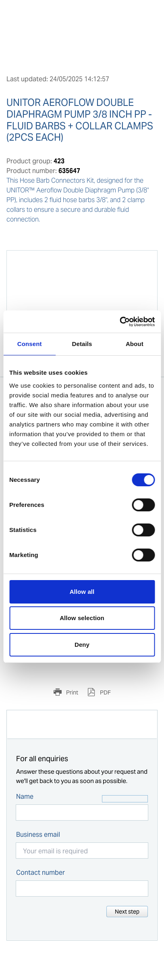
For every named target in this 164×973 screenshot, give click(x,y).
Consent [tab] (29, 343)
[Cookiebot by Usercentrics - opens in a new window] (119, 322)
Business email (38, 834)
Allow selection (82, 617)
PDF (105, 692)
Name (24, 796)
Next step (127, 911)
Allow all (82, 591)
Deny (82, 644)
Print (71, 692)
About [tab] (134, 343)
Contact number (40, 872)
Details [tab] (82, 343)
